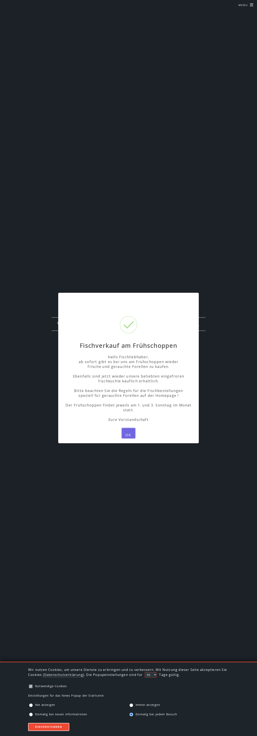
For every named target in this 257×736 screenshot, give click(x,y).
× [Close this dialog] (128, 301)
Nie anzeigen (42, 705)
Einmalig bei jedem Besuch (153, 714)
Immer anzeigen (145, 705)
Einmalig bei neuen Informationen (58, 714)
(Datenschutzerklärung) (63, 675)
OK (128, 435)
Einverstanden (48, 726)
